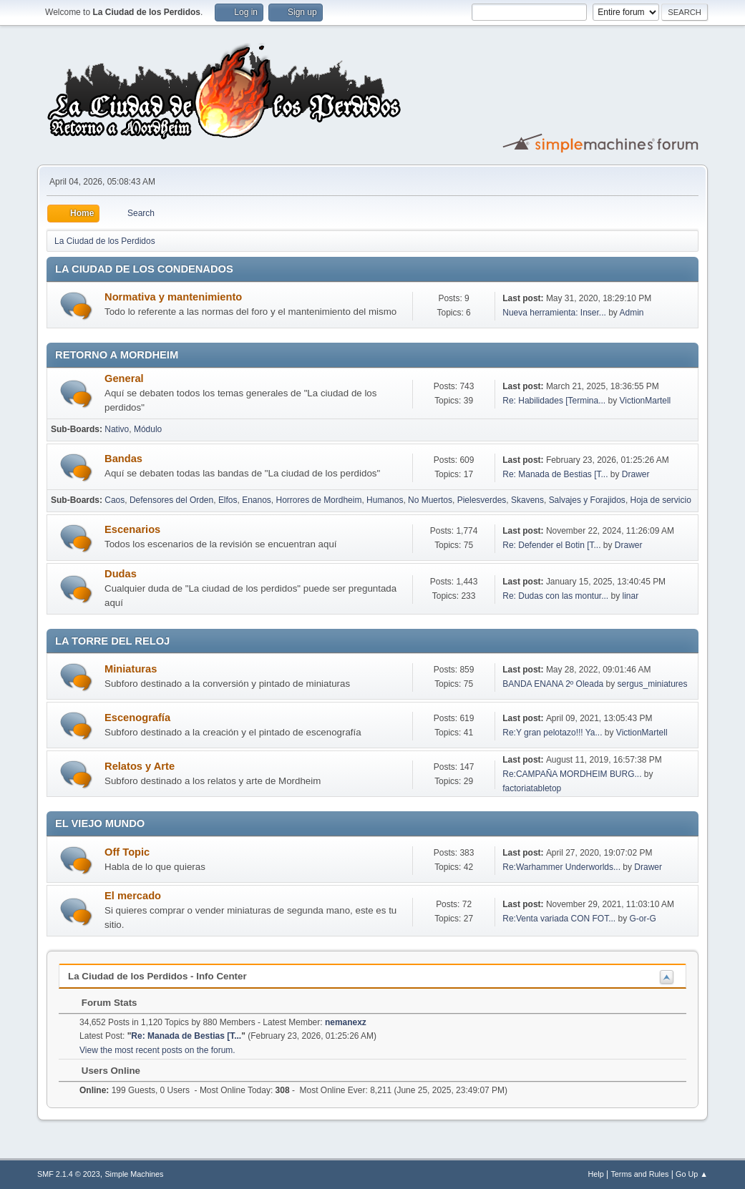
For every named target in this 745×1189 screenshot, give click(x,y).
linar (631, 596)
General (124, 378)
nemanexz (345, 1022)
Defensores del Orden (171, 500)
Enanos (256, 500)
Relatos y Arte (139, 766)
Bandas (123, 458)
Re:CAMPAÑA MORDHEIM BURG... (571, 774)
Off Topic (127, 852)
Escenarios (132, 529)
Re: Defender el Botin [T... (551, 545)
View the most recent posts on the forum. (157, 1050)
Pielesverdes (482, 500)
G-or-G (642, 919)
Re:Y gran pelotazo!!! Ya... (552, 733)
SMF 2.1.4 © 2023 (68, 1174)
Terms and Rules (639, 1174)
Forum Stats (102, 1002)
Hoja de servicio (660, 500)
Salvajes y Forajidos (587, 500)
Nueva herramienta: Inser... (554, 313)
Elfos (228, 500)
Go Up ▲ (692, 1174)
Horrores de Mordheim (319, 500)
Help (595, 1174)
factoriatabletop (531, 788)
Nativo (116, 429)
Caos (114, 500)
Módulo (148, 429)
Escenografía (137, 717)
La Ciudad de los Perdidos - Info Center (157, 976)
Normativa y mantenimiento (173, 297)
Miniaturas (130, 669)
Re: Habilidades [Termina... (553, 401)
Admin (632, 313)
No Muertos (430, 500)
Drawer (636, 474)
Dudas (120, 573)
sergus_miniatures (653, 684)
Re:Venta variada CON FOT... (558, 919)
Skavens (527, 500)
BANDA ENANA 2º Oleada (552, 684)
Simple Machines (133, 1174)
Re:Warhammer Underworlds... (561, 867)
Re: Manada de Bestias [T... (555, 474)
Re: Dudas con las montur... (555, 596)
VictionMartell (645, 401)
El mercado (132, 895)
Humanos (384, 500)
